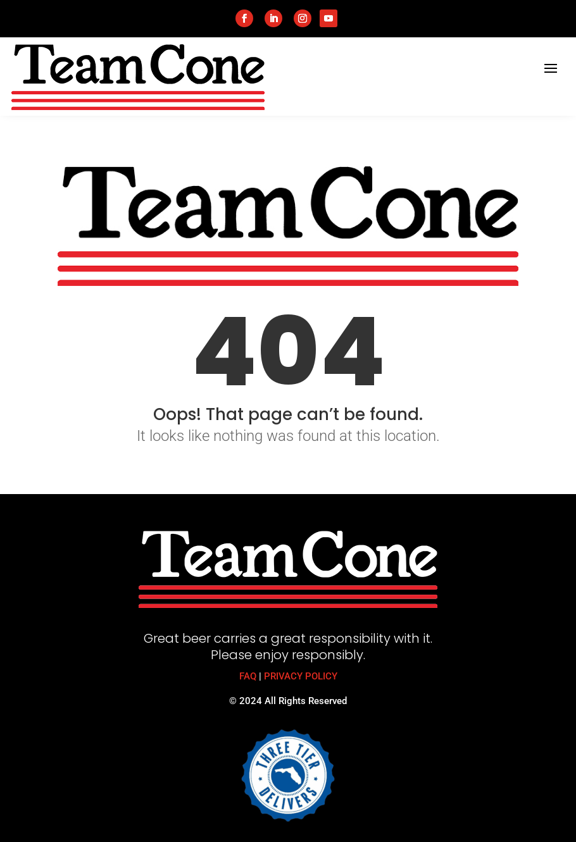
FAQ (247, 676)
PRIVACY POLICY (300, 676)
